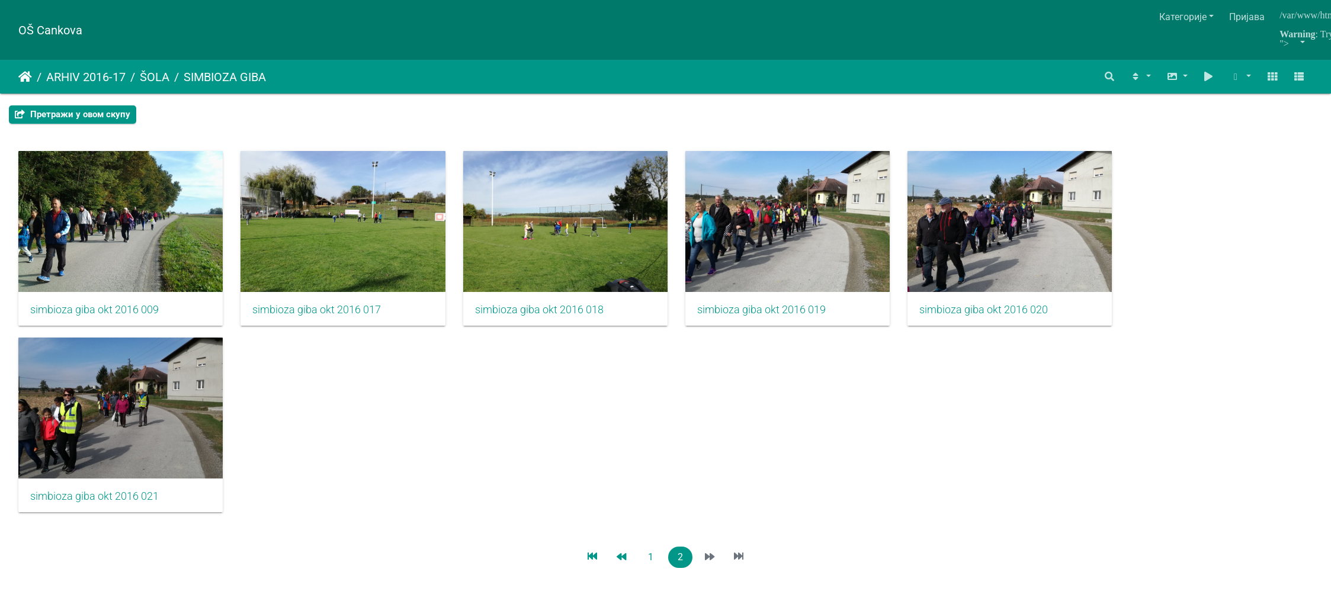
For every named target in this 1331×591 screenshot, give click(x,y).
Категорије (1183, 17)
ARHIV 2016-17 (86, 77)
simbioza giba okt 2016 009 (94, 316)
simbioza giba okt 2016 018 (557, 316)
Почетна (25, 77)
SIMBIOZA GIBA (225, 77)
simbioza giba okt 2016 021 (94, 509)
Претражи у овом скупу (72, 114)
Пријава (1247, 17)
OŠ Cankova (50, 30)
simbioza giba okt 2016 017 (326, 316)
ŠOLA (154, 77)
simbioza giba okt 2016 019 (789, 316)
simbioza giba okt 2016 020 (1021, 316)
